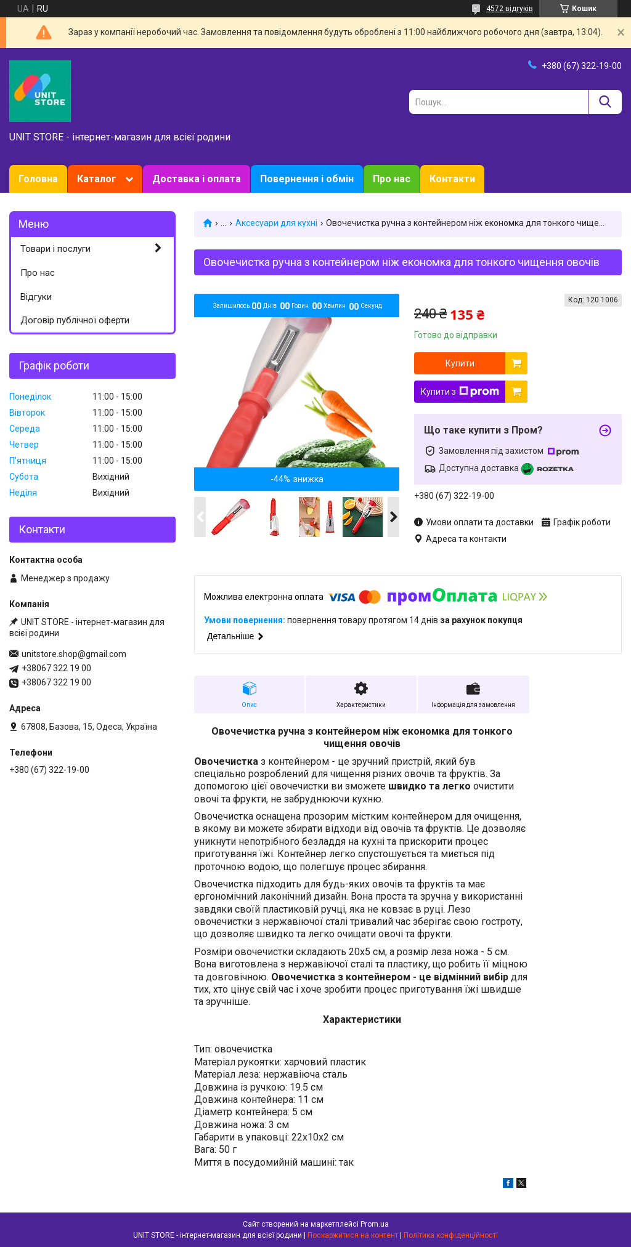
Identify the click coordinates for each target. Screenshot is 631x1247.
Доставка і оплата (196, 179)
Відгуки (36, 296)
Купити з (460, 391)
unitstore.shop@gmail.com (74, 654)
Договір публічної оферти (74, 320)
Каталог (96, 179)
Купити (460, 363)
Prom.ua (374, 1224)
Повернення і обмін (307, 179)
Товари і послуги (55, 248)
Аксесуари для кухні (276, 223)
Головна (38, 179)
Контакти (452, 179)
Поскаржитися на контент (352, 1235)
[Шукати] (605, 102)
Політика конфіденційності (451, 1235)
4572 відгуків (509, 8)
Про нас (391, 179)
